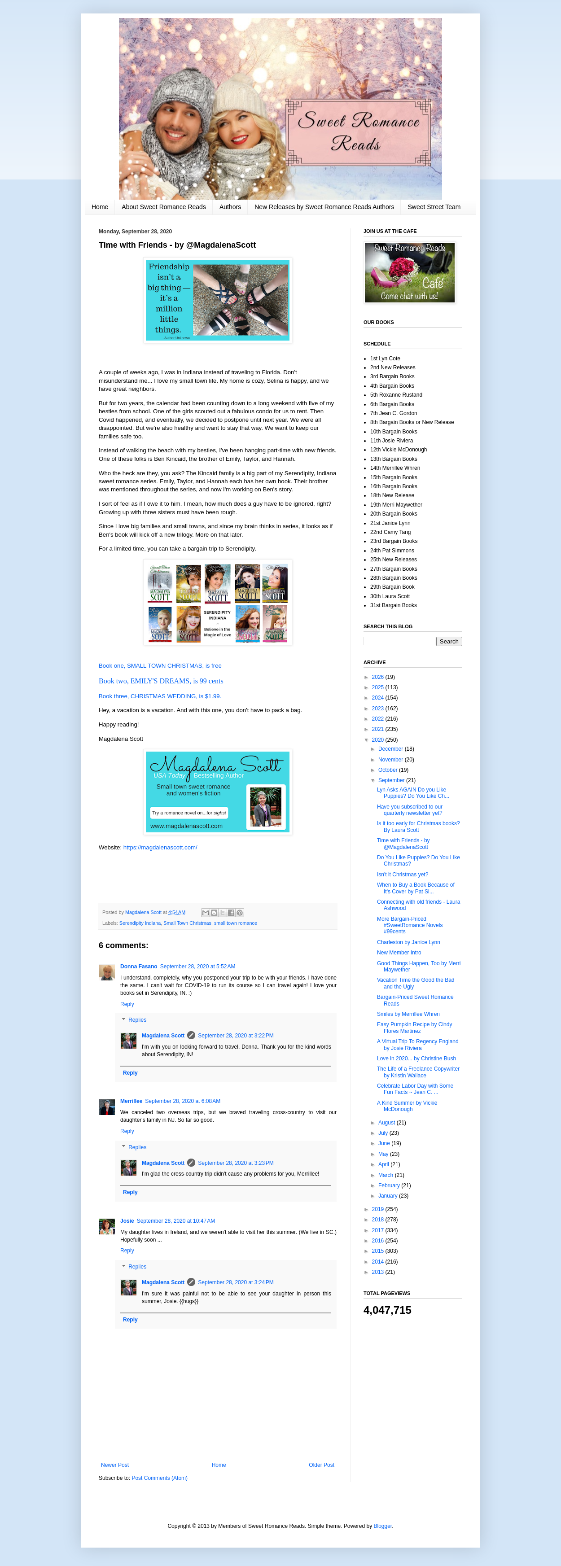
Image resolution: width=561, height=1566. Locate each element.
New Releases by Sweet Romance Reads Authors (324, 206)
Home (100, 206)
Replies (137, 1020)
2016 (379, 1241)
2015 (379, 1251)
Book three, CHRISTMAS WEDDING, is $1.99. (160, 696)
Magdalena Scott (163, 1035)
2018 (379, 1219)
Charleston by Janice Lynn (408, 942)
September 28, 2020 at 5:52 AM (198, 966)
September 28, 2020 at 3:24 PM (235, 1282)
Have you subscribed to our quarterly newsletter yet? (410, 810)
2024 (379, 698)
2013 (379, 1272)
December (391, 749)
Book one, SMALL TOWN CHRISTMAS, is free (160, 665)
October (388, 770)
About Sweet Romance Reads (164, 206)
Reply (127, 1004)
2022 (379, 719)
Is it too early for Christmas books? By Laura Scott (418, 826)
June (384, 1143)
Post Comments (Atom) (159, 1478)
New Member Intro (399, 952)
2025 (379, 687)
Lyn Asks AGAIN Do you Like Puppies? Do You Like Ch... (413, 793)
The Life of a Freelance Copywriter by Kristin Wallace (418, 1072)
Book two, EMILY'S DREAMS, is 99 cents (161, 681)
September (392, 780)
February (389, 1185)
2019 (379, 1209)
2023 (379, 708)
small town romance (235, 923)
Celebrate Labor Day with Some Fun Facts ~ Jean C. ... (415, 1089)
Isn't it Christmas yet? (402, 874)
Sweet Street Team (434, 206)
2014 (379, 1262)
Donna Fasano (139, 966)
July (384, 1133)
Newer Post (115, 1465)
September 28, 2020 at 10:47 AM (176, 1221)
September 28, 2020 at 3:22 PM (235, 1035)
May (384, 1154)
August (387, 1123)
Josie (127, 1221)
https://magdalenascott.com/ (160, 847)
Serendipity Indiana (140, 923)
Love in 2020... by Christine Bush (416, 1058)
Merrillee (131, 1101)
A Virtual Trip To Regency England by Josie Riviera (418, 1044)
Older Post (321, 1465)
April (384, 1164)
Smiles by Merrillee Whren (408, 1014)
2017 (379, 1230)
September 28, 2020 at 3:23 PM (235, 1163)
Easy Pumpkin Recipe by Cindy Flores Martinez (414, 1027)
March (386, 1175)
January (388, 1196)
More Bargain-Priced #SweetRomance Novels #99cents (410, 925)
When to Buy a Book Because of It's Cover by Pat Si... (416, 888)
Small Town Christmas (187, 923)
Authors (230, 206)
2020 (379, 740)
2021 (379, 729)
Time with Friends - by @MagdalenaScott (403, 843)
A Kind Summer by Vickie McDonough (407, 1106)
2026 (379, 677)
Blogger (383, 1526)
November (391, 760)
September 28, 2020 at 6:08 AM (182, 1101)
